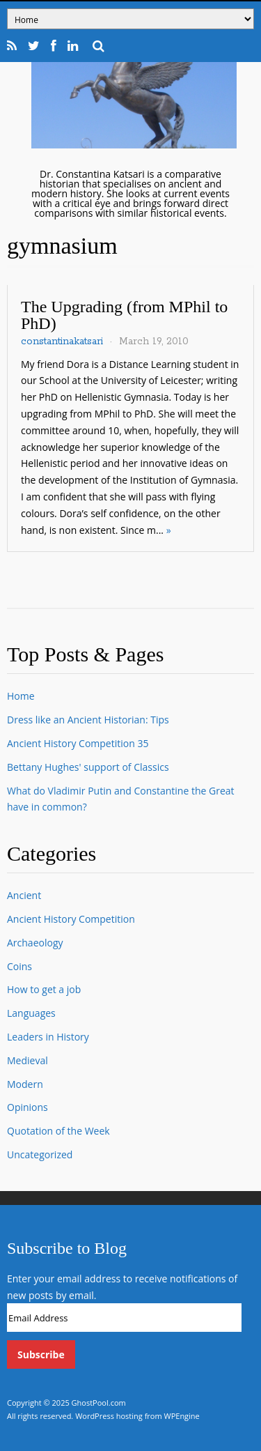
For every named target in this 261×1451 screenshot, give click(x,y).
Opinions (27, 1107)
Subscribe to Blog (67, 1248)
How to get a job (44, 989)
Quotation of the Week (58, 1130)
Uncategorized (39, 1154)
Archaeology (35, 942)
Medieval (27, 1060)
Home (21, 696)
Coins (19, 966)
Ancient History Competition (71, 919)
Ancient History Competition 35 (77, 743)
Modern (25, 1084)
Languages (31, 1013)
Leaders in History (48, 1036)
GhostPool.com (99, 1402)
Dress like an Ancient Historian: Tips (88, 719)
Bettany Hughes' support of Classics (88, 767)
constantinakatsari (62, 341)
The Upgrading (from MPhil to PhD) (124, 315)
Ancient (24, 895)
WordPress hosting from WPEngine (137, 1416)
